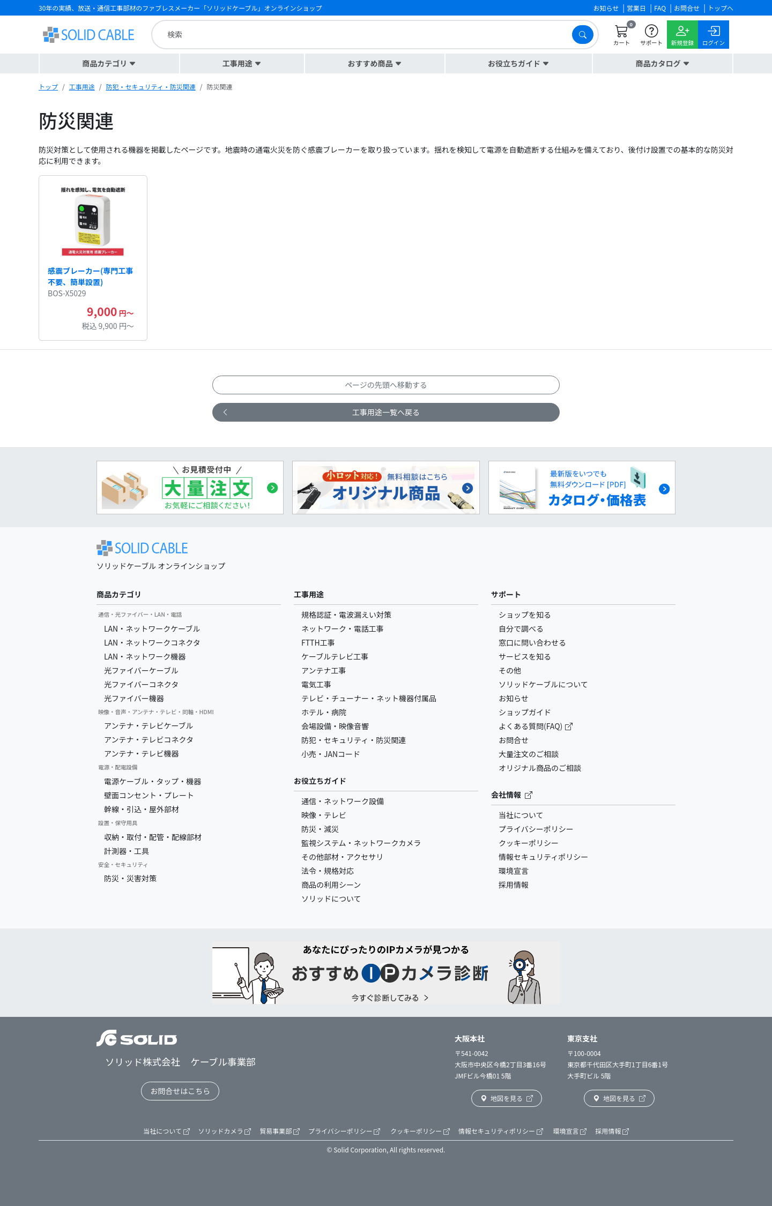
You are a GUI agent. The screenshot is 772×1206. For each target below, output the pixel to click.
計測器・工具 (126, 850)
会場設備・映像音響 (335, 726)
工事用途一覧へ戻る (320, 412)
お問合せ (514, 740)
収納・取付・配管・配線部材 (153, 837)
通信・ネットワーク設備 (342, 801)
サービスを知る (525, 656)
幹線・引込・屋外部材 (141, 809)
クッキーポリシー (529, 842)
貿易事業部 (279, 1130)
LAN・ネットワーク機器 (144, 656)
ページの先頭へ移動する (386, 384)
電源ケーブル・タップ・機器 (152, 781)
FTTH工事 (318, 642)
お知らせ (514, 698)
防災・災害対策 (130, 878)
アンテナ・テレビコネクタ (149, 739)
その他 (510, 670)
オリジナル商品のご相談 (540, 767)
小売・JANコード (330, 753)
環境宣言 (514, 870)
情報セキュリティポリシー (543, 856)
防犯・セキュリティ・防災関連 (150, 86)
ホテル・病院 (323, 712)
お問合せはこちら (180, 1090)
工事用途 (82, 86)
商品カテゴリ (119, 594)
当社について (521, 815)
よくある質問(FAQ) (531, 726)
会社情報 (511, 794)
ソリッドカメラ (224, 1130)
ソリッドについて (331, 898)
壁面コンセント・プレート (149, 795)
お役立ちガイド (320, 780)
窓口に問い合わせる (532, 642)
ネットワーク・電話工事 (342, 628)
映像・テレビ (323, 815)
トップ (48, 86)
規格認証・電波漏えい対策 (346, 614)
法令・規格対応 (327, 870)
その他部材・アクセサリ (342, 856)
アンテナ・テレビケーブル (149, 725)
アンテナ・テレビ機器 (141, 753)
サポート (506, 594)
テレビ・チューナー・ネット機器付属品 (368, 698)
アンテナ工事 (323, 670)
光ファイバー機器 (134, 698)
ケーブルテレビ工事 (334, 656)
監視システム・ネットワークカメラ (361, 842)
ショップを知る (525, 614)
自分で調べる (521, 628)
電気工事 (316, 684)
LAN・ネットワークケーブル (152, 628)
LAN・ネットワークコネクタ (152, 642)
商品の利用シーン (331, 884)
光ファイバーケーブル (141, 670)
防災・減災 (320, 828)
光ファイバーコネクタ (141, 684)
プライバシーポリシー (536, 828)
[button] (109, 63)
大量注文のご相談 (529, 753)
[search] (364, 34)
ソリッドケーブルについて (543, 684)
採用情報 (514, 884)
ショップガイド (525, 712)
